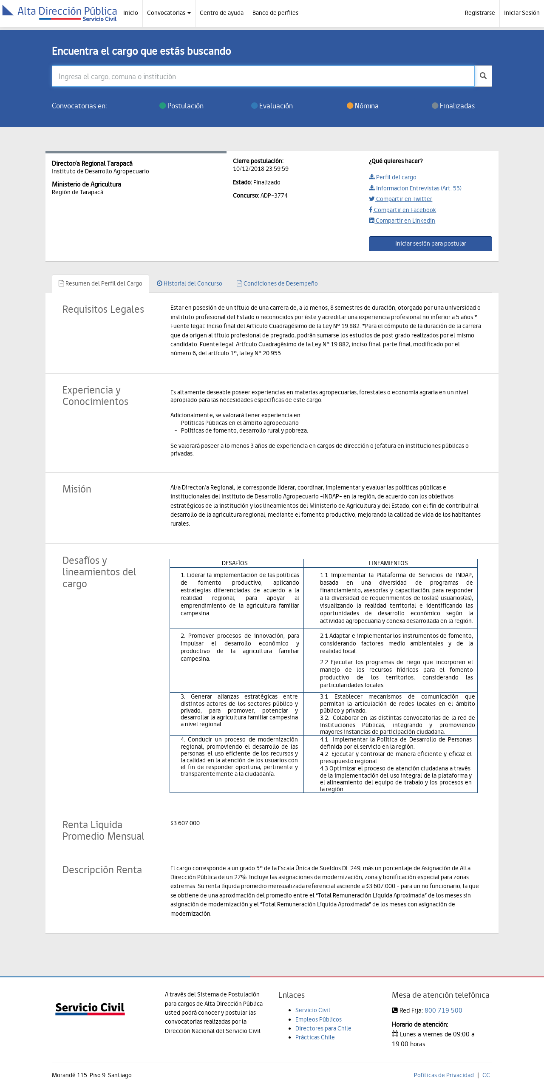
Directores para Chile (323, 1028)
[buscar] (483, 76)
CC (486, 1075)
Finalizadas (453, 105)
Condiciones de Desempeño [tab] (277, 283)
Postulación (181, 105)
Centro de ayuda (222, 13)
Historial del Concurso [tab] (189, 283)
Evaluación (272, 105)
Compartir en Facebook (402, 210)
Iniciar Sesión (522, 13)
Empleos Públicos (318, 1019)
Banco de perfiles (275, 13)
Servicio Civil (312, 1010)
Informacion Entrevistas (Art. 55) (415, 188)
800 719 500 (443, 1010)
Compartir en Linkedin (402, 220)
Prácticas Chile (315, 1037)
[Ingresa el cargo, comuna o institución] (263, 76)
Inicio (130, 13)
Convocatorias (169, 13)
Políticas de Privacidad (444, 1075)
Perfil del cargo (392, 177)
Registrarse (480, 13)
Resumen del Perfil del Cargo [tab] (100, 283)
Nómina (363, 105)
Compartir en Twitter (400, 199)
